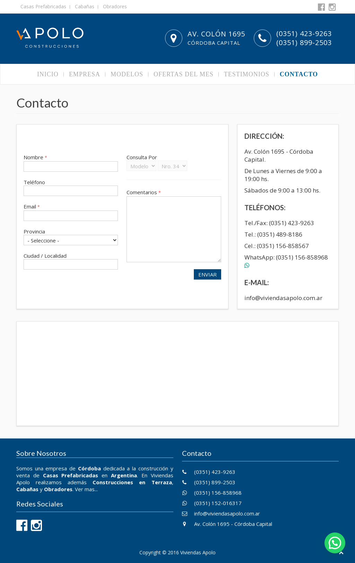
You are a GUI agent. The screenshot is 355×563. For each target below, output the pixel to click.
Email (32, 206)
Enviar (207, 274)
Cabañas (84, 6)
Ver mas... (86, 489)
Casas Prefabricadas (43, 6)
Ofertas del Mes (184, 74)
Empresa (84, 74)
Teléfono (34, 182)
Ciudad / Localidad (45, 255)
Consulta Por (142, 157)
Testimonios (246, 74)
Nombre (35, 157)
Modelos (127, 74)
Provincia (34, 231)
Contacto (299, 74)
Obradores (115, 6)
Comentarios (144, 192)
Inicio (48, 74)
